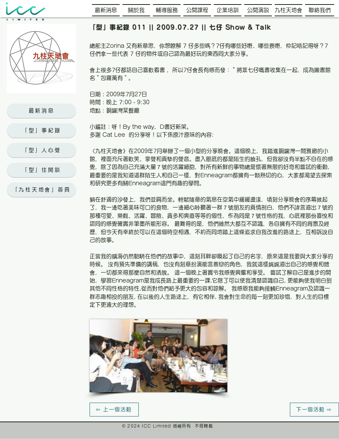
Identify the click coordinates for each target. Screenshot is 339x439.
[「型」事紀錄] (41, 130)
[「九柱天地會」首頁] (41, 189)
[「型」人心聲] (41, 150)
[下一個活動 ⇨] (314, 409)
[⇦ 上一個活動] (114, 409)
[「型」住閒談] (41, 170)
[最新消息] (41, 111)
